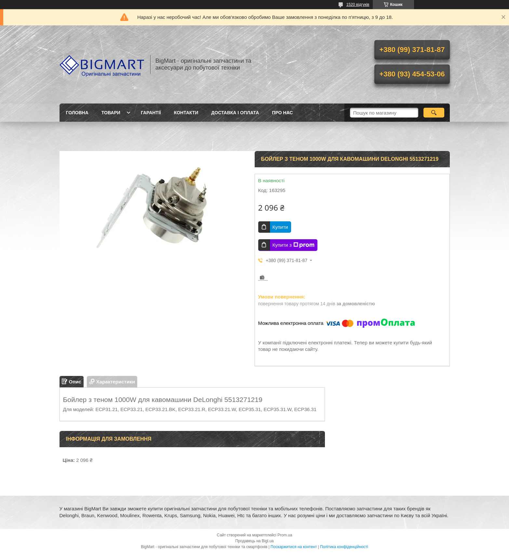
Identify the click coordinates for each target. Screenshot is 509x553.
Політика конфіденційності (344, 547)
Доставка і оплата (235, 112)
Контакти (186, 112)
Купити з (294, 245)
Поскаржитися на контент (294, 547)
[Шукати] (434, 113)
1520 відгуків (357, 4)
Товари (110, 112)
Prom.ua (284, 535)
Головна (77, 112)
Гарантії (151, 112)
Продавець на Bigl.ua (254, 541)
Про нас (282, 112)
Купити (280, 227)
